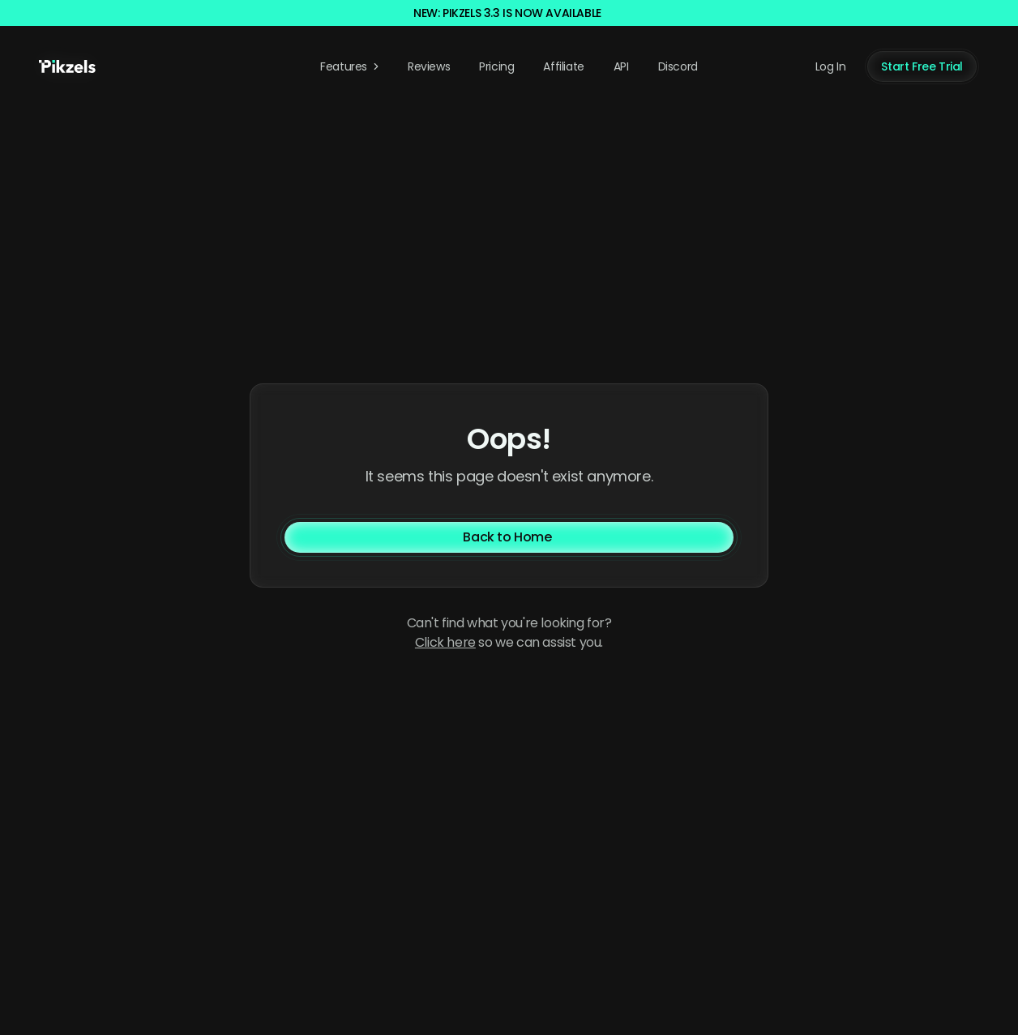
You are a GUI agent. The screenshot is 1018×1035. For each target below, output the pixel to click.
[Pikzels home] (67, 66)
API (621, 66)
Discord (678, 66)
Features (351, 66)
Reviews (429, 66)
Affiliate (563, 66)
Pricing (496, 66)
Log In (830, 66)
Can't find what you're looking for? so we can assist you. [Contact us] (509, 633)
